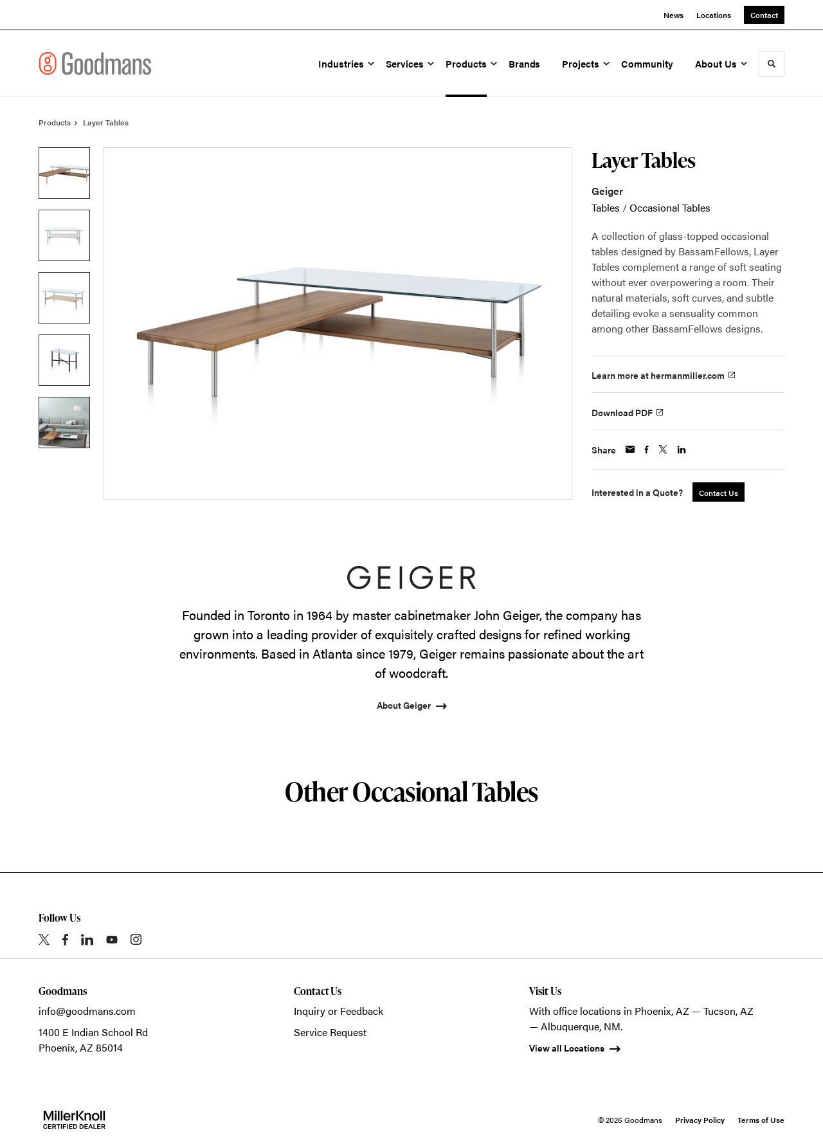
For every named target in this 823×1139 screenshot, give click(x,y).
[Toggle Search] (771, 64)
